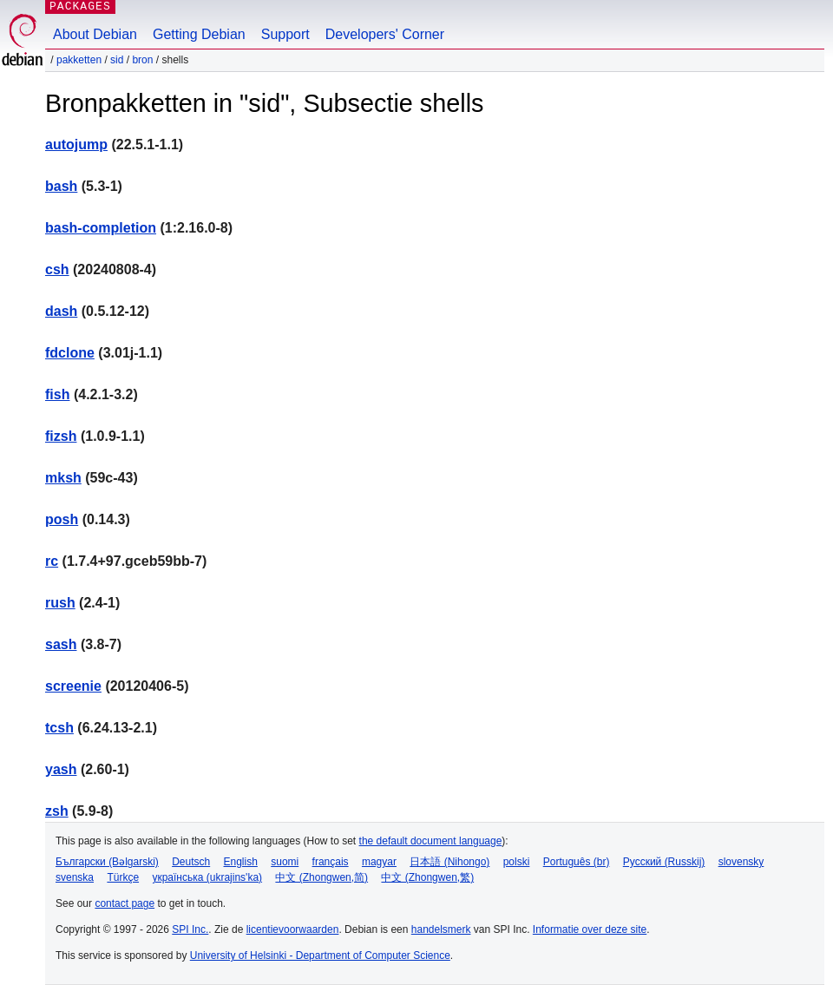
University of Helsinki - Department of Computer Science (320, 955)
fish (57, 394)
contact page (124, 903)
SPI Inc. (190, 929)
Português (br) (576, 862)
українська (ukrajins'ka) (207, 877)
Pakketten (79, 60)
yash (60, 769)
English (241, 862)
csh (57, 269)
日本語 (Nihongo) (449, 862)
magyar (379, 862)
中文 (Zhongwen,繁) (427, 877)
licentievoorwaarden (292, 929)
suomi (284, 862)
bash (61, 186)
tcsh (59, 727)
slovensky (741, 862)
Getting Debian (199, 34)
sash (60, 644)
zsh (57, 811)
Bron (142, 60)
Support (285, 34)
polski (516, 862)
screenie (73, 686)
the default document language (430, 841)
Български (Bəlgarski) (107, 862)
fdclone (70, 352)
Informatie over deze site (589, 929)
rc (51, 561)
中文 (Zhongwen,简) (321, 877)
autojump (76, 144)
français (330, 862)
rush (60, 602)
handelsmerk (441, 929)
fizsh (60, 436)
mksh (63, 477)
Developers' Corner (384, 34)
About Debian (95, 34)
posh (61, 519)
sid (116, 60)
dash (61, 311)
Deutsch (191, 862)
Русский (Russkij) (664, 862)
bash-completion (100, 227)
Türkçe (123, 877)
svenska (75, 877)
